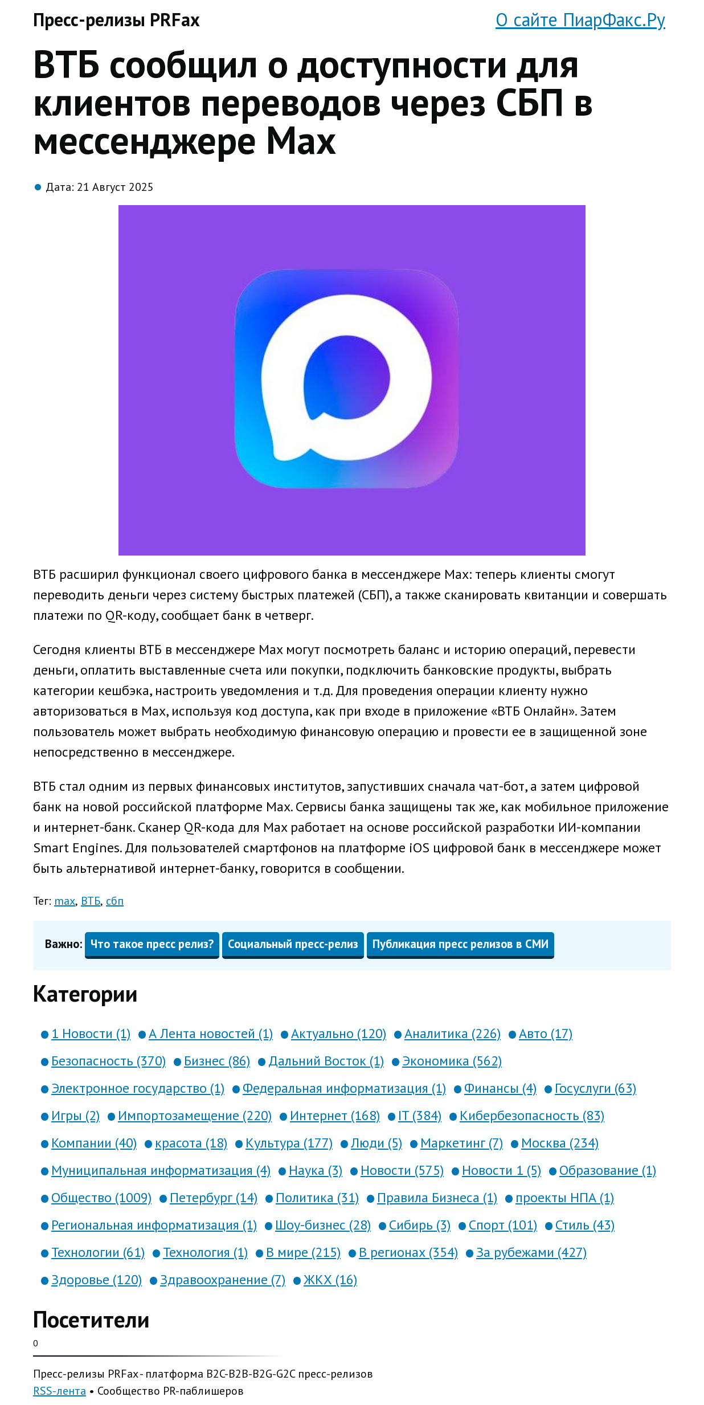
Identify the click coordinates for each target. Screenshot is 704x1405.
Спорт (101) (503, 1225)
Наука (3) (315, 1170)
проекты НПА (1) (564, 1197)
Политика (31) (317, 1197)
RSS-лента (59, 1390)
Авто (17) (545, 1033)
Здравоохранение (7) (222, 1279)
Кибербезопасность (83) (532, 1115)
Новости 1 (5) (501, 1170)
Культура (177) (289, 1142)
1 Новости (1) (90, 1033)
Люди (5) (376, 1142)
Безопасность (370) (108, 1060)
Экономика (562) (452, 1060)
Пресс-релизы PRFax (116, 19)
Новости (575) (402, 1170)
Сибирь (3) (420, 1225)
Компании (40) (94, 1142)
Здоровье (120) (96, 1279)
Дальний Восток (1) (326, 1060)
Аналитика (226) (452, 1033)
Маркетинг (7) (461, 1142)
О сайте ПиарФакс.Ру (580, 19)
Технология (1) (205, 1252)
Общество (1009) (101, 1197)
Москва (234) (560, 1142)
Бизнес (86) (217, 1060)
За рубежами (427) (531, 1252)
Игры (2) (75, 1115)
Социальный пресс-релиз (293, 943)
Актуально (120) (338, 1033)
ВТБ (90, 900)
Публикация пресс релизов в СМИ (461, 943)
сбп (115, 900)
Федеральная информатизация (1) (344, 1088)
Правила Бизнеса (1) (437, 1197)
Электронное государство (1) (137, 1088)
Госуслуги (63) (595, 1088)
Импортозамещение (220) (195, 1115)
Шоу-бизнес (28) (323, 1225)
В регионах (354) (408, 1252)
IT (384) (419, 1115)
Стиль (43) (585, 1225)
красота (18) (191, 1142)
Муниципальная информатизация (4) (161, 1170)
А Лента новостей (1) (211, 1033)
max (64, 900)
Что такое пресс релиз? (152, 943)
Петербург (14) (213, 1197)
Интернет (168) (335, 1115)
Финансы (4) (500, 1088)
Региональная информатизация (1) (154, 1225)
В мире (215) (303, 1252)
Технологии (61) (98, 1252)
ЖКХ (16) (330, 1279)
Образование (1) (607, 1170)
